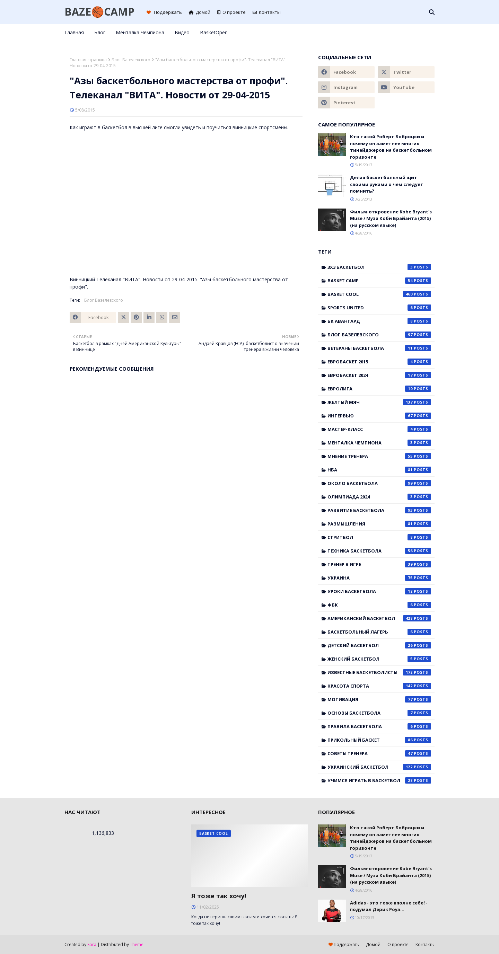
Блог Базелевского (131, 60)
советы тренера (379, 753)
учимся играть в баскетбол (379, 780)
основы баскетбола (379, 713)
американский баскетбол (379, 618)
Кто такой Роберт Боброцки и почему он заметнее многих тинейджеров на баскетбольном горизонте (391, 146)
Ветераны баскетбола (379, 348)
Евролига (379, 389)
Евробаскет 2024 (379, 375)
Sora (91, 944)
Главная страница (88, 60)
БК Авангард (379, 321)
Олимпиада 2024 (379, 497)
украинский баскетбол (379, 767)
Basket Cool (379, 294)
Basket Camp (379, 280)
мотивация (379, 699)
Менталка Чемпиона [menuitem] (140, 32)
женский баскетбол (379, 659)
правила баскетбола (379, 726)
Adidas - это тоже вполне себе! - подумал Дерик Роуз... (389, 906)
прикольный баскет (379, 740)
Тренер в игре (379, 564)
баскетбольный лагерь (379, 632)
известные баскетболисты (379, 672)
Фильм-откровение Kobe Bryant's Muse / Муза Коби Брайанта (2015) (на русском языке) (391, 218)
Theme (136, 944)
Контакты (267, 12)
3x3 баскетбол (379, 267)
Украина (379, 578)
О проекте (231, 12)
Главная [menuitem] (74, 32)
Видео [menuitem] (182, 32)
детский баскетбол (379, 645)
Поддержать (164, 12)
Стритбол (379, 537)
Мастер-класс (379, 429)
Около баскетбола (379, 483)
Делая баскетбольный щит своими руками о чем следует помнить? (386, 184)
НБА (379, 470)
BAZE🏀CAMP (99, 12)
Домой (199, 12)
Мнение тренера (379, 456)
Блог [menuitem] (99, 32)
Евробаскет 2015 (379, 362)
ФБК (379, 605)
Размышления (379, 524)
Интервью (379, 416)
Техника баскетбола (379, 551)
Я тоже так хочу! (218, 896)
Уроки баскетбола (379, 591)
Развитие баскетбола (379, 510)
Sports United (379, 307)
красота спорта (379, 686)
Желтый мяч (379, 402)
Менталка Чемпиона (379, 443)
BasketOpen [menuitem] (214, 32)
